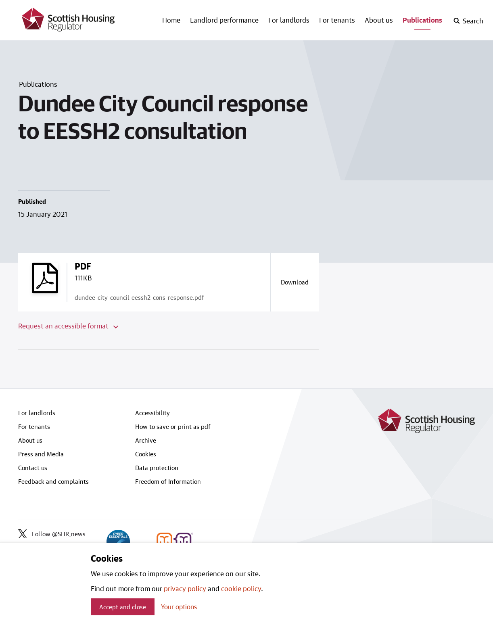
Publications (422, 19)
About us (379, 19)
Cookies (145, 454)
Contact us (32, 467)
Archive (145, 440)
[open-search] (468, 21)
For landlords (288, 19)
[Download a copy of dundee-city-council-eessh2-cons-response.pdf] (294, 282)
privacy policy (185, 588)
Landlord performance (224, 19)
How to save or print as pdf (173, 426)
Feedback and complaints (53, 481)
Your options (179, 606)
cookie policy (241, 588)
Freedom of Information (168, 481)
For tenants (337, 19)
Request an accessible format (68, 325)
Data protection (156, 467)
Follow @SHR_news (52, 533)
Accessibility (152, 412)
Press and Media (41, 454)
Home (171, 19)
